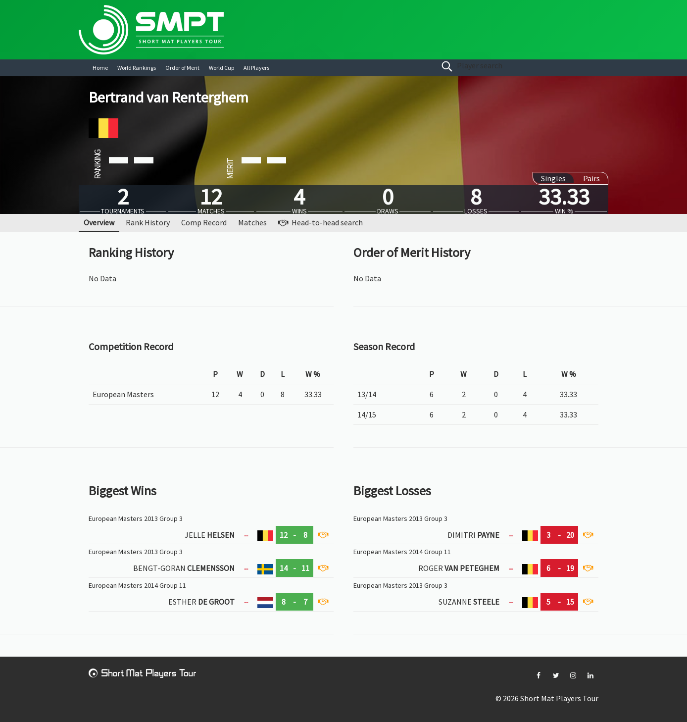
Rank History (148, 222)
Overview (99, 222)
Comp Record (204, 222)
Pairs (591, 178)
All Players (256, 67)
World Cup (221, 67)
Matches (252, 222)
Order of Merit (182, 67)
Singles (553, 178)
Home (100, 67)
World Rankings (136, 67)
